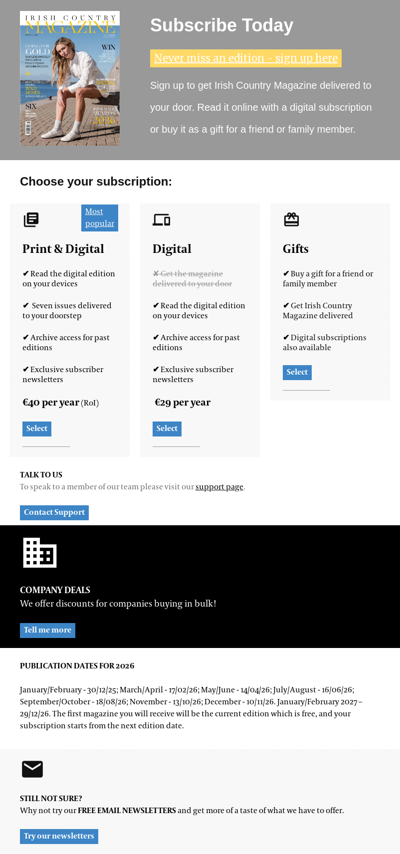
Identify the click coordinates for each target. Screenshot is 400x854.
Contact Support (54, 512)
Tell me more (47, 630)
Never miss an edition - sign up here (246, 58)
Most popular (99, 218)
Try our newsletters (59, 836)
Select (36, 429)
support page (219, 487)
